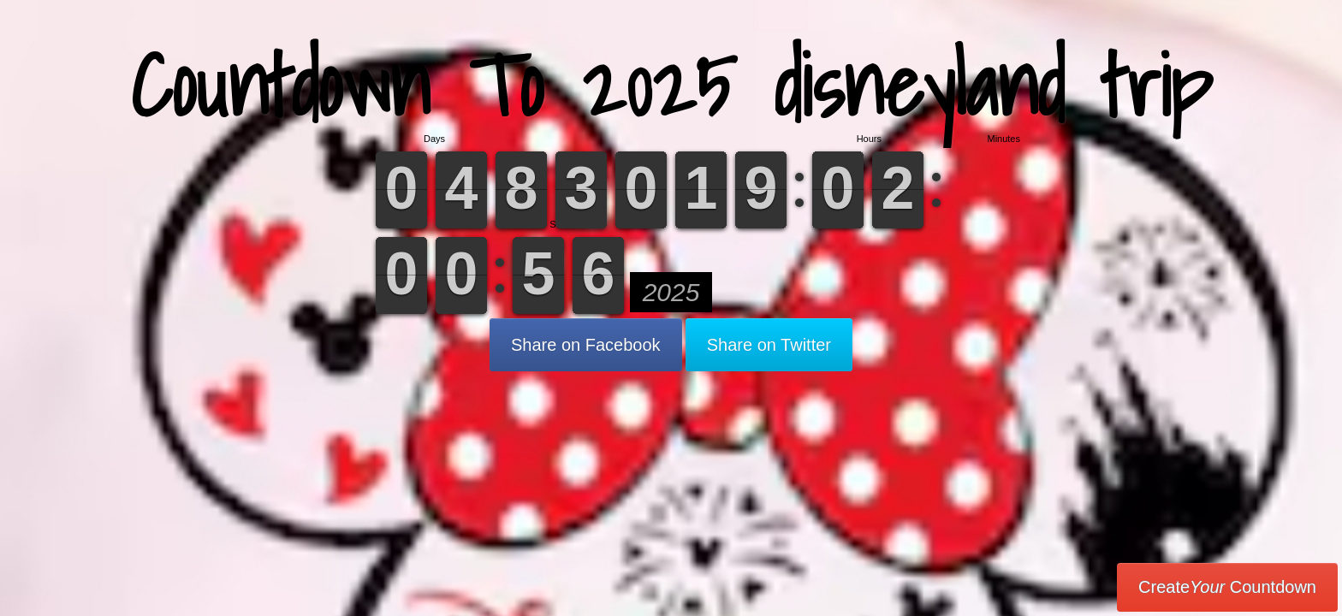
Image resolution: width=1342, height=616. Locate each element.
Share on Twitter (769, 344)
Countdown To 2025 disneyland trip (671, 85)
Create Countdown (1227, 587)
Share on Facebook (586, 344)
